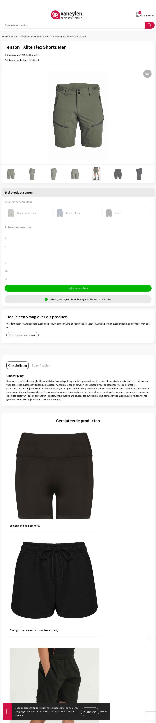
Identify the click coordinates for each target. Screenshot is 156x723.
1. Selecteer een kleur (18, 202)
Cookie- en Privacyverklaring (94, 666)
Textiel (14, 36)
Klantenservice (9, 661)
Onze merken (87, 619)
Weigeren (103, 711)
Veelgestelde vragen (90, 637)
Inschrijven (146, 698)
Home (5, 36)
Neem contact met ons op (22, 335)
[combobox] (73, 25)
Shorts (48, 36)
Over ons (84, 614)
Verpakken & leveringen (14, 670)
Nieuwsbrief (86, 633)
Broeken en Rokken (31, 36)
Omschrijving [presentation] (17, 366)
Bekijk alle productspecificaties (22, 60)
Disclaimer (85, 670)
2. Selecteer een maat (18, 227)
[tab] (17, 366)
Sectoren (84, 623)
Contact (6, 666)
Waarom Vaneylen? (89, 628)
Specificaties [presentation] (41, 366)
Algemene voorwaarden (92, 661)
